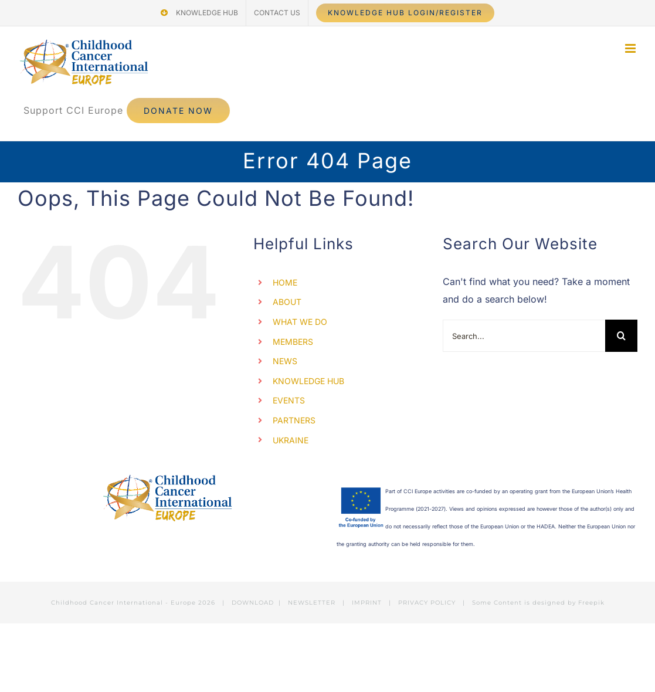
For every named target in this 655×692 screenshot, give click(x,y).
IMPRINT (367, 602)
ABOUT (287, 302)
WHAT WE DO (300, 322)
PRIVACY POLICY (427, 602)
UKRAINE (290, 440)
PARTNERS (294, 420)
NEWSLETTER (311, 602)
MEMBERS (293, 342)
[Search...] (524, 336)
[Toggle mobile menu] (631, 48)
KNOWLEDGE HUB (308, 381)
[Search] (621, 336)
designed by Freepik (568, 602)
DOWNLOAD (253, 602)
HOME (285, 282)
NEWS (285, 361)
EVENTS (289, 400)
